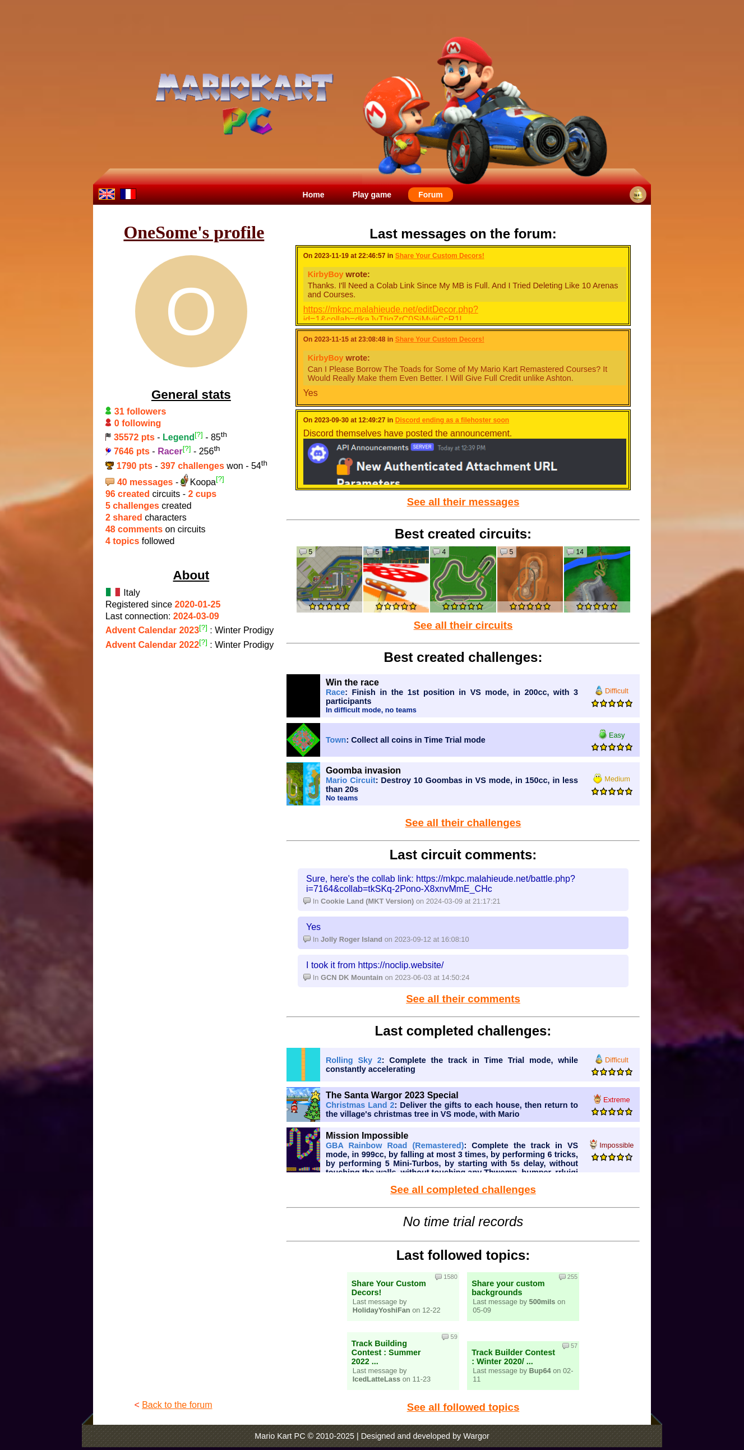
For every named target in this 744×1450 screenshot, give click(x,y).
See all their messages (463, 502)
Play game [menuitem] (372, 194)
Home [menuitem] (314, 194)
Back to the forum (177, 1405)
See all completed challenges (463, 1189)
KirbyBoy (326, 274)
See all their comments (463, 999)
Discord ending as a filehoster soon (452, 420)
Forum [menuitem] (430, 194)
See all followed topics (463, 1407)
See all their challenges (463, 822)
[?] (199, 434)
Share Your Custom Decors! (439, 256)
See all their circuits (463, 625)
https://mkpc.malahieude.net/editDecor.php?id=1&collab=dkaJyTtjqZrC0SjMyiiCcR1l (390, 314)
